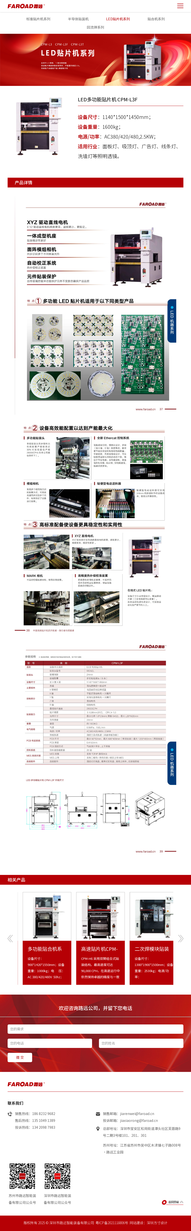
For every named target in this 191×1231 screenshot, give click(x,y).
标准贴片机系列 (38, 18)
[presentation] (10, 949)
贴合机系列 (156, 18)
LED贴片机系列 (118, 18)
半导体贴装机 (78, 18)
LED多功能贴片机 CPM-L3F (107, 99)
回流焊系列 (95, 27)
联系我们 (15, 1114)
